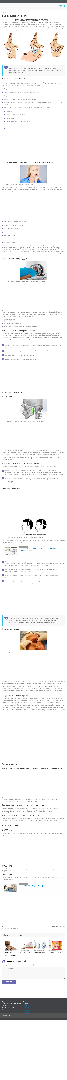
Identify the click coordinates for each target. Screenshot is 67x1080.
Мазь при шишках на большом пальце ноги (55, 953)
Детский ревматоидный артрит (32, 885)
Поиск (63, 1)
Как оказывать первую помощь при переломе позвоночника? (38, 549)
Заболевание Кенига (40, 952)
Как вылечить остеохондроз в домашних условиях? (10, 953)
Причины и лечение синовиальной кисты (25, 953)
